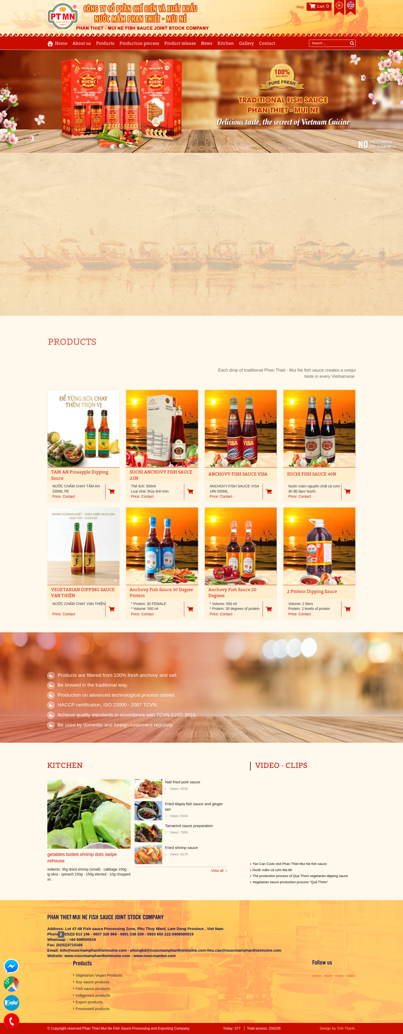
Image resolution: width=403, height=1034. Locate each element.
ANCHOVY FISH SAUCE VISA (233, 474)
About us (81, 43)
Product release (180, 43)
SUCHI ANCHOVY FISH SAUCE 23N (156, 475)
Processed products (93, 1008)
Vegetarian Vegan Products (99, 975)
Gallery (246, 43)
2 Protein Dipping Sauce (307, 592)
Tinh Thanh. (346, 1028)
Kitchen (225, 43)
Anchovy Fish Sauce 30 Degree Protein (156, 593)
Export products (89, 1002)
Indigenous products (93, 995)
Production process (139, 43)
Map (300, 7)
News (206, 43)
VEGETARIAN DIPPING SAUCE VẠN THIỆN (78, 593)
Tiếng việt (339, 7)
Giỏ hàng (107, 491)
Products (105, 43)
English (350, 7)
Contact (267, 43)
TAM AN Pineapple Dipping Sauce (75, 475)
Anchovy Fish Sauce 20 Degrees (228, 593)
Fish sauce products (93, 988)
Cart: (323, 6)
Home (61, 43)
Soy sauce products (92, 982)
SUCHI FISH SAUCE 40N (307, 474)
